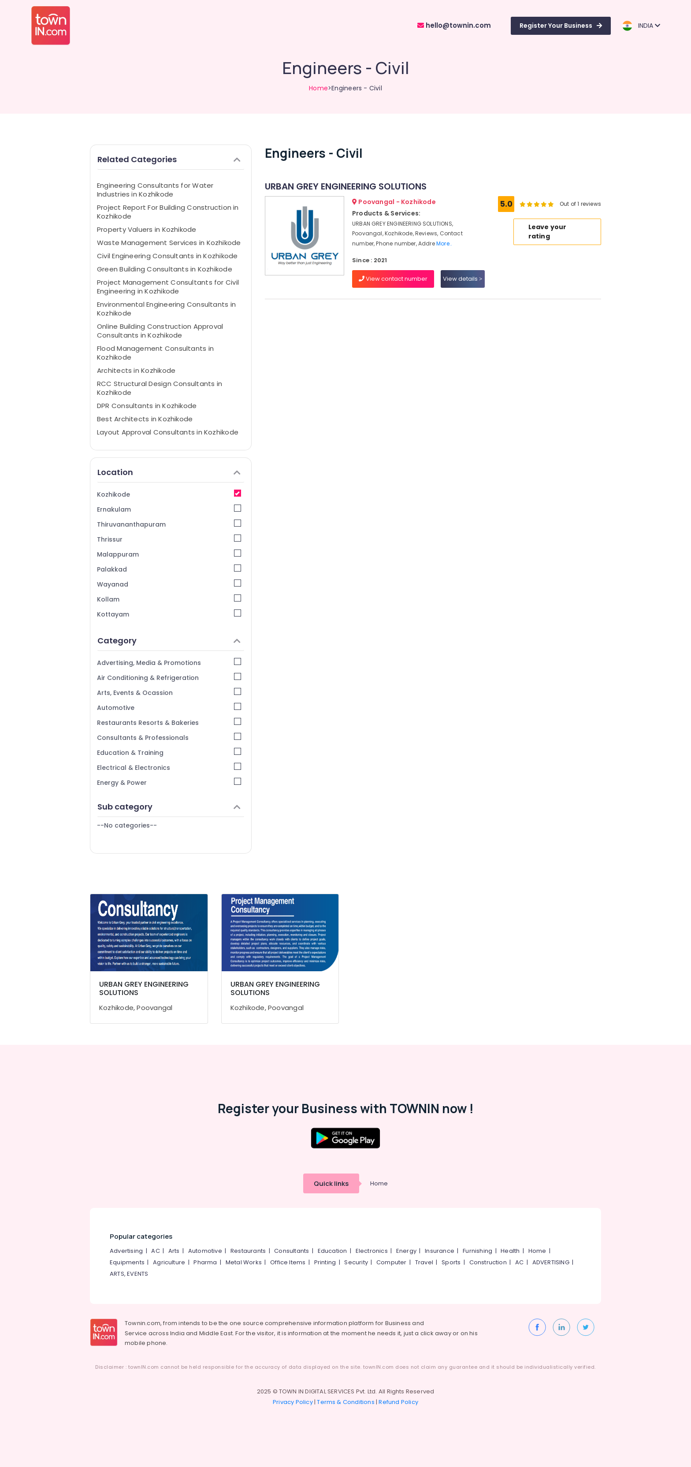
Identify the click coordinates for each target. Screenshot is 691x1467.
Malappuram (169, 554)
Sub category (169, 806)
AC (155, 1251)
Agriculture (169, 1262)
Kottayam (169, 614)
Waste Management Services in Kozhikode (169, 242)
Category (169, 640)
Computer (391, 1262)
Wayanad (169, 584)
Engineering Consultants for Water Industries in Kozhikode (155, 190)
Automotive (169, 707)
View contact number (393, 279)
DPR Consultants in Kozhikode (147, 405)
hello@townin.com (454, 25)
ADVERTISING (550, 1262)
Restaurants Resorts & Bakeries (169, 722)
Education (332, 1251)
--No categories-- (127, 825)
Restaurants (248, 1251)
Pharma (205, 1262)
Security (356, 1262)
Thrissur (169, 539)
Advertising (126, 1251)
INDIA (641, 25)
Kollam (169, 599)
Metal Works (244, 1262)
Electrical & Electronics (169, 767)
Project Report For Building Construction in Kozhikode (168, 212)
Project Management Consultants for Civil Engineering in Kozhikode (168, 287)
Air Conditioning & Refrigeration (169, 677)
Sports (451, 1262)
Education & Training (169, 752)
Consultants (291, 1251)
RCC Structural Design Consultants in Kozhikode (159, 388)
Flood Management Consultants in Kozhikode (155, 353)
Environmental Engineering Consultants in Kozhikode (166, 309)
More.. (444, 243)
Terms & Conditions (346, 1402)
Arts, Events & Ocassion (169, 692)
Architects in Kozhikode (136, 370)
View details (462, 279)
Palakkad (169, 569)
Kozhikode (169, 494)
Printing (325, 1262)
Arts (174, 1251)
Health (510, 1251)
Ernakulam (169, 509)
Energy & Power (169, 782)
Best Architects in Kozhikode (145, 418)
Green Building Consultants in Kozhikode (164, 269)
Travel (424, 1262)
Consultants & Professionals (169, 737)
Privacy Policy (293, 1402)
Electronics (372, 1251)
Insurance (439, 1251)
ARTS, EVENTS (129, 1274)
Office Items (287, 1262)
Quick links (331, 1183)
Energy (406, 1251)
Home (318, 88)
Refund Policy (398, 1402)
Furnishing (477, 1251)
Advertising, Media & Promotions (169, 662)
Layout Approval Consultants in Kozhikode (167, 432)
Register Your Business (561, 25)
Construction (488, 1262)
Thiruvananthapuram (169, 524)
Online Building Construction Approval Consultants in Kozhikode (160, 331)
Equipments (127, 1262)
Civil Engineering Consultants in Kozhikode (167, 255)
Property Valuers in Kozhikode (147, 229)
